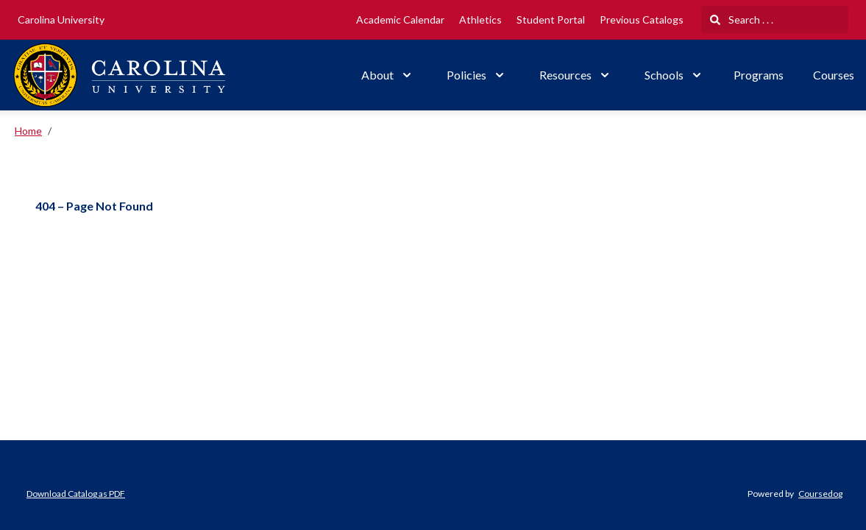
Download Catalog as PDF (75, 493)
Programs (759, 75)
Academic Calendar (400, 19)
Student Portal (551, 19)
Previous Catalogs (642, 19)
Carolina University (61, 19)
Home (28, 130)
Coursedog (820, 493)
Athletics (480, 19)
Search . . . (741, 19)
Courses (833, 75)
